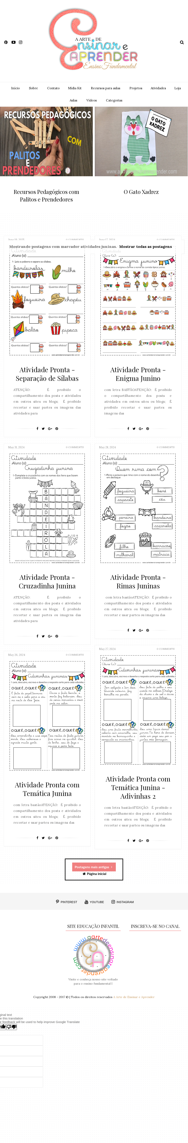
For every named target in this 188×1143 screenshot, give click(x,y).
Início (15, 88)
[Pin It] (56, 433)
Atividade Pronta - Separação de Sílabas (47, 378)
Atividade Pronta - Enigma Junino (138, 378)
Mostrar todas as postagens (145, 246)
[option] (46, 160)
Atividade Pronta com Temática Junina (47, 792)
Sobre (33, 88)
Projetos (135, 88)
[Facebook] (37, 433)
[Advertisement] (31, 947)
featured (47, 183)
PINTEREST (66, 902)
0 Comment (64, 206)
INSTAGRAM (122, 902)
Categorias (114, 100)
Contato (53, 88)
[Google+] (50, 433)
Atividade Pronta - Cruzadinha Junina (47, 585)
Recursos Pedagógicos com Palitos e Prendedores (46, 195)
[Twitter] (43, 433)
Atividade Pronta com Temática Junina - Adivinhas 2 (138, 791)
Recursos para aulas (105, 88)
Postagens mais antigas (93, 867)
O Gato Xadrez (141, 191)
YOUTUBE (94, 902)
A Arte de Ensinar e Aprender (134, 997)
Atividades (158, 88)
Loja (177, 88)
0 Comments (75, 451)
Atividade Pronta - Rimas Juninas (138, 585)
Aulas (73, 100)
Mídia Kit (75, 88)
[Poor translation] (11, 1027)
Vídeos (91, 100)
